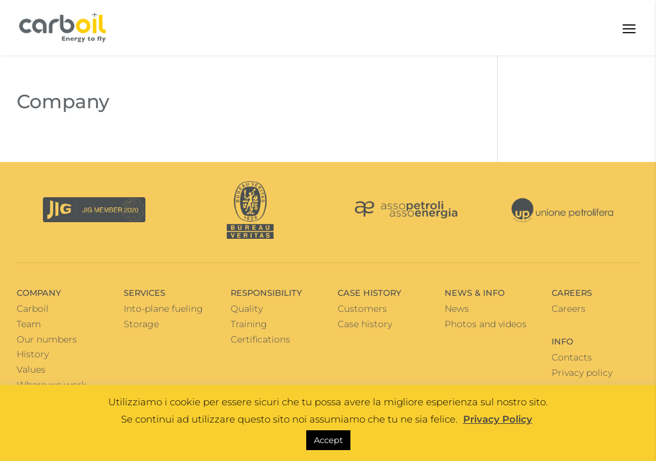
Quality (247, 308)
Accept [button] (328, 440)
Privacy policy (582, 372)
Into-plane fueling (163, 308)
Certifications (260, 339)
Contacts (572, 357)
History (33, 354)
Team (29, 324)
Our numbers (47, 339)
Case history (365, 324)
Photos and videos (486, 324)
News (457, 308)
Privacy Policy (497, 419)
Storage (141, 324)
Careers (569, 308)
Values (31, 369)
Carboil (33, 308)
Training (249, 324)
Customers (362, 308)
